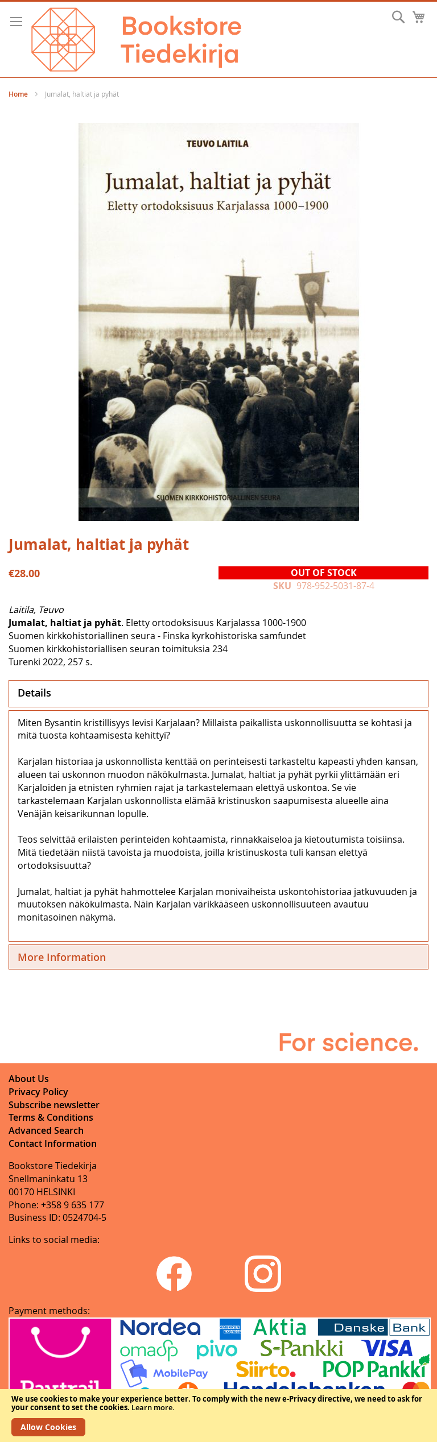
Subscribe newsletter (54, 1105)
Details (34, 692)
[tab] (218, 693)
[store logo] (136, 39)
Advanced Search (46, 1130)
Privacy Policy (38, 1091)
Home (18, 94)
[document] (218, 1415)
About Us (29, 1078)
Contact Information (53, 1143)
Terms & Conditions (51, 1117)
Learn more (151, 1407)
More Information (62, 957)
